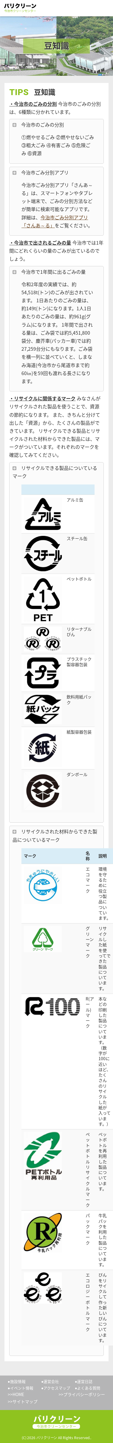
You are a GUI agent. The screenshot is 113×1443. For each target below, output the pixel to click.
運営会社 (51, 1381)
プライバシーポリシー (84, 1394)
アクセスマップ (56, 1388)
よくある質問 (88, 1388)
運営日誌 (84, 1381)
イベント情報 (21, 1388)
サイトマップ (24, 1401)
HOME (18, 1394)
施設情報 (18, 1381)
